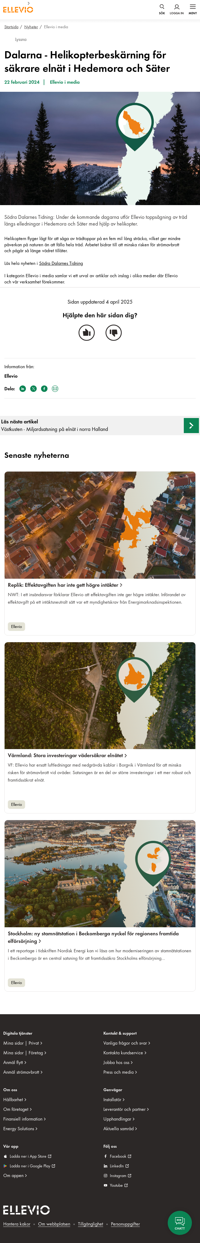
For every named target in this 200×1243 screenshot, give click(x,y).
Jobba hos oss (116, 1062)
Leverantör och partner (124, 1109)
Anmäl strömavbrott (21, 1072)
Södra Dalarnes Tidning (61, 263)
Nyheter (31, 26)
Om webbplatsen (54, 1224)
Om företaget (15, 1109)
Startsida (11, 26)
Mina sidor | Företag (23, 1053)
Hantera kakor (16, 1224)
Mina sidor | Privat (21, 1043)
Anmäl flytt (13, 1062)
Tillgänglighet (90, 1224)
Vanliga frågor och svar (125, 1043)
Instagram (118, 1175)
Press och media (118, 1072)
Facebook (118, 1156)
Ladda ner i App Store (28, 1156)
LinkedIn (117, 1166)
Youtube (116, 1185)
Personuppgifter (125, 1224)
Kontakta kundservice (123, 1053)
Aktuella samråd (118, 1129)
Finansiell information (22, 1119)
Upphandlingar (117, 1119)
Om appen (13, 1175)
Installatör (112, 1099)
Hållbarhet (13, 1099)
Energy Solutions (18, 1129)
